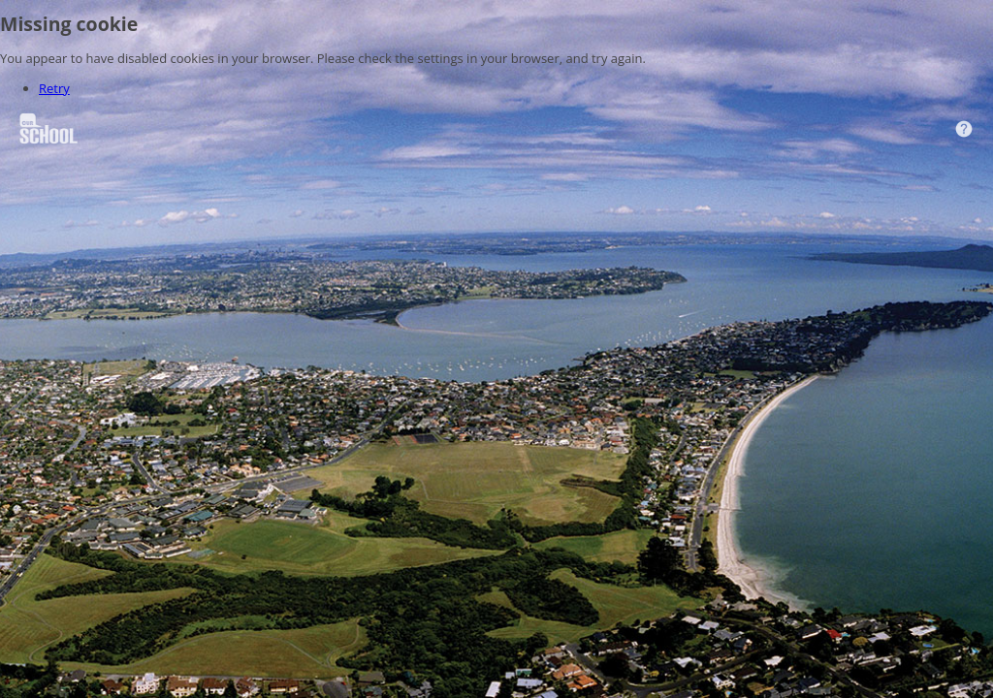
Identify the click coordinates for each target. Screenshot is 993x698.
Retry (54, 88)
